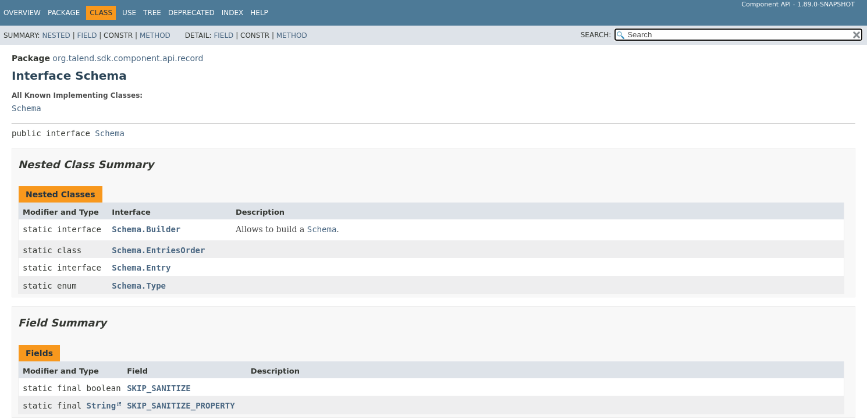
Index (233, 13)
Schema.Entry (141, 267)
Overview (22, 13)
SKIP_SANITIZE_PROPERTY (180, 405)
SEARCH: (596, 35)
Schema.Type (139, 285)
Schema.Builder (146, 229)
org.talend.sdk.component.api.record (127, 58)
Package (64, 13)
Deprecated (191, 13)
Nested (56, 35)
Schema (26, 108)
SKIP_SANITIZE (159, 388)
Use (129, 13)
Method (155, 35)
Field (87, 35)
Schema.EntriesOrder (158, 250)
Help (259, 13)
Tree (152, 13)
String (101, 405)
